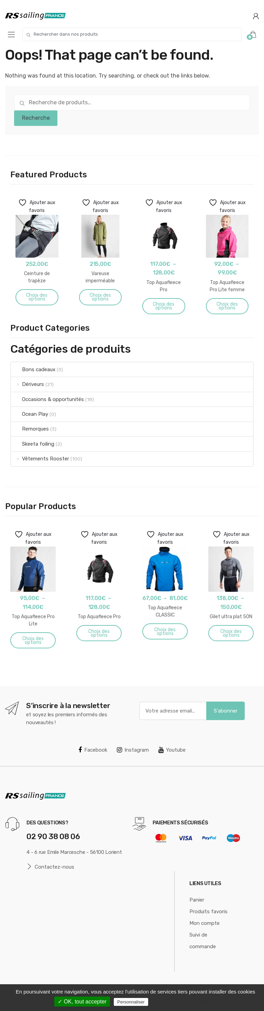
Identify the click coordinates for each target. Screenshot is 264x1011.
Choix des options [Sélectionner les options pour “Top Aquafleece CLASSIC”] (165, 631)
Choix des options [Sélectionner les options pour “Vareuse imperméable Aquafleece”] (100, 297)
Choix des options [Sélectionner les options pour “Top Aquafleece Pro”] (163, 306)
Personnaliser (131, 1001)
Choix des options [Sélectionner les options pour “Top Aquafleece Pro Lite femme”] (227, 306)
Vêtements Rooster (40, 459)
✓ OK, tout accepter (82, 1001)
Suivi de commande (202, 941)
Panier (196, 900)
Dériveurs (27, 384)
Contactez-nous (50, 866)
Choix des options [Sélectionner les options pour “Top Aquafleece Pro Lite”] (33, 640)
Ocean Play (29, 414)
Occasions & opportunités (47, 399)
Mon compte (204, 923)
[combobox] (132, 34)
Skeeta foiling (32, 444)
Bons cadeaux (33, 369)
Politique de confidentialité (184, 1001)
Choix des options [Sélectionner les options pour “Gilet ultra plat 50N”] (231, 633)
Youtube (172, 750)
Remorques (30, 429)
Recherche (36, 118)
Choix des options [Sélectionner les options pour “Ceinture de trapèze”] (36, 297)
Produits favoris (208, 911)
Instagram (133, 750)
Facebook (92, 750)
